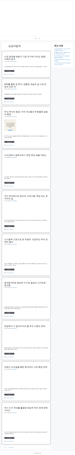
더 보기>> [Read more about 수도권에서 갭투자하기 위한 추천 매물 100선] (9, 182)
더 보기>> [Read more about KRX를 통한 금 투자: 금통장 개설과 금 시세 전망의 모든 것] (9, 98)
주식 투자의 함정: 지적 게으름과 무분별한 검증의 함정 (26, 113)
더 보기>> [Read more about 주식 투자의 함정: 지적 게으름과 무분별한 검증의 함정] (9, 141)
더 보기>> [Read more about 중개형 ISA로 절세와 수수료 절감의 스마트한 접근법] (9, 312)
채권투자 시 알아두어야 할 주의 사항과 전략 (24, 326)
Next (13, 447)
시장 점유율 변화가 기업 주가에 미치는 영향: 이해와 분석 (25, 57)
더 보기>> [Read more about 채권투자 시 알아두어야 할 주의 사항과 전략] (9, 353)
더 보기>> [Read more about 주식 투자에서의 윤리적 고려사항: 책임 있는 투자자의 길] (9, 226)
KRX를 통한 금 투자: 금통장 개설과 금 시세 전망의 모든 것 (25, 85)
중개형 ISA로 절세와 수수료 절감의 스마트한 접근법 (25, 284)
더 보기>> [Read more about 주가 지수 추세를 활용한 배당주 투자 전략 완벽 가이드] (9, 438)
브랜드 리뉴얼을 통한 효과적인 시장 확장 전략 (25, 367)
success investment (9, 74)
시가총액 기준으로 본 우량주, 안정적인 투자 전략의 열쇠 (26, 240)
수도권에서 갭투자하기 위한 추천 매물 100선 (25, 155)
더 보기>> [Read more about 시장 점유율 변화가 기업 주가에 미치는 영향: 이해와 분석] (9, 70)
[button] (39, 38)
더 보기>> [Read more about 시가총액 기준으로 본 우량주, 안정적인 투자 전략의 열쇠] (9, 269)
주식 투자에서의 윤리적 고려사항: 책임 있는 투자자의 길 (26, 197)
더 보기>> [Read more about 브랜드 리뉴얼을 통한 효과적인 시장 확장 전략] (9, 394)
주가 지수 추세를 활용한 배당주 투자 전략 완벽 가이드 (26, 409)
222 (10, 447)
